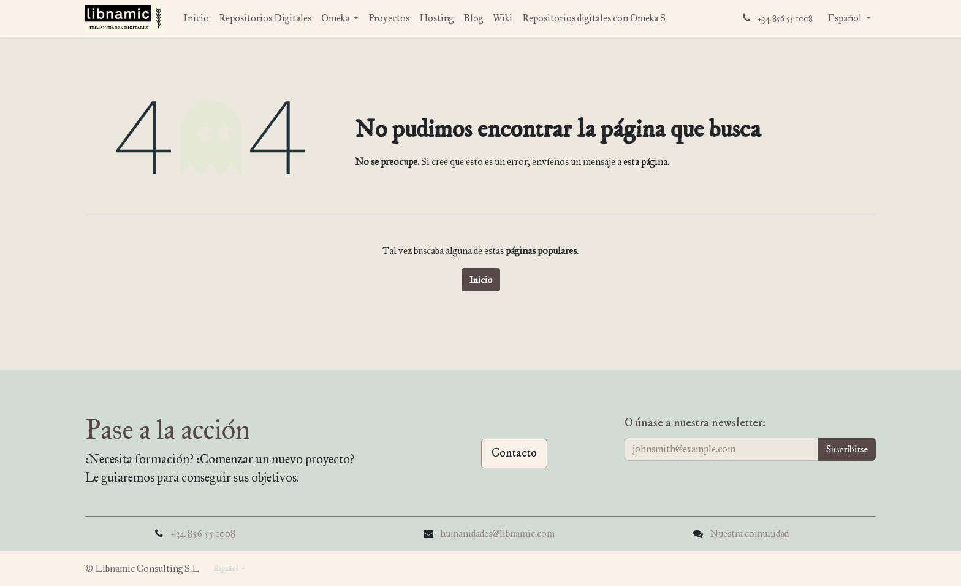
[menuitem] (196, 18)
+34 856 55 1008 (202, 533)
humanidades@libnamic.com (497, 533)
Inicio (480, 280)
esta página (645, 162)
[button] (847, 449)
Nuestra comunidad (749, 533)
